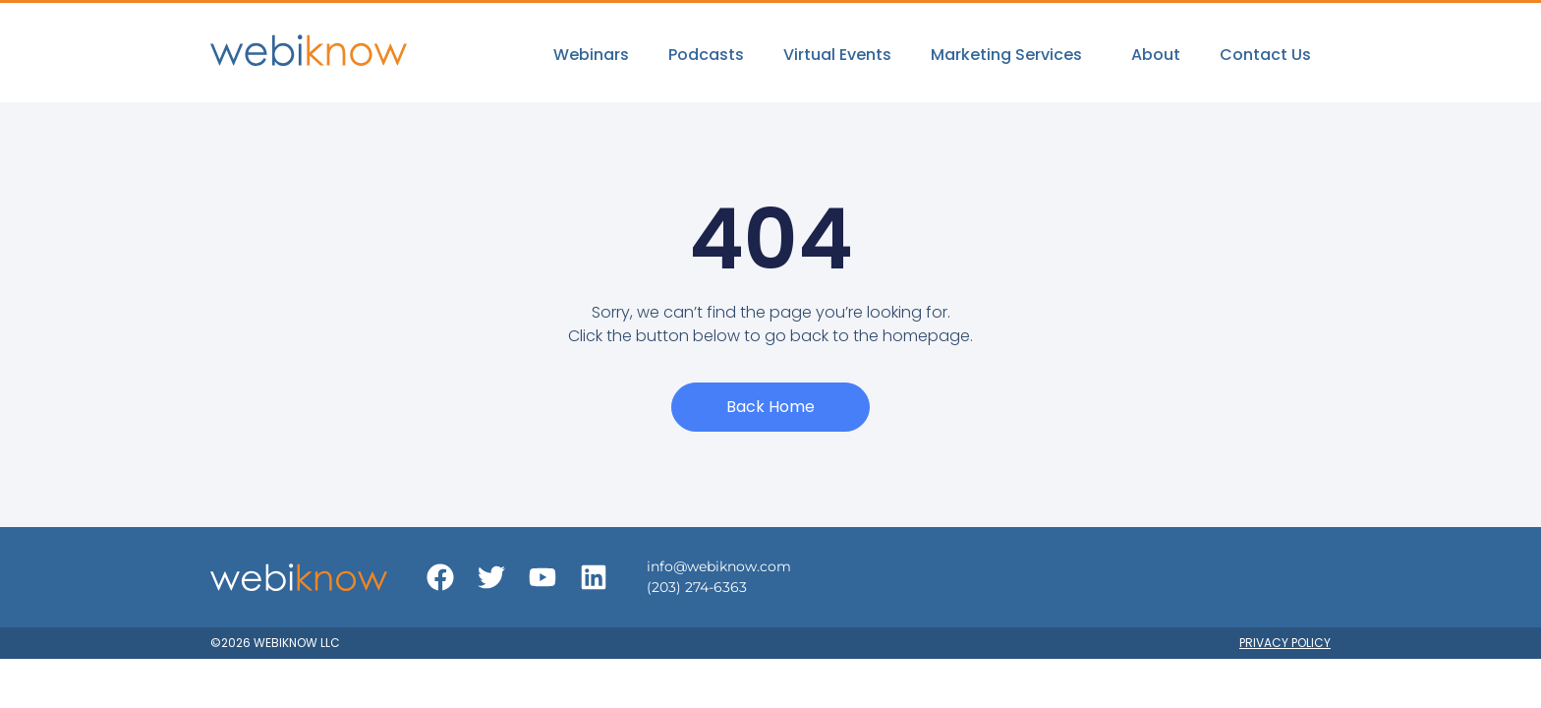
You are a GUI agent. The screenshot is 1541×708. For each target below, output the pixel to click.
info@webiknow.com (719, 566)
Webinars (591, 54)
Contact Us (1265, 54)
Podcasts (706, 54)
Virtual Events (837, 54)
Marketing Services (1011, 54)
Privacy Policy (1285, 642)
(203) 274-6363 (697, 587)
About (1155, 54)
